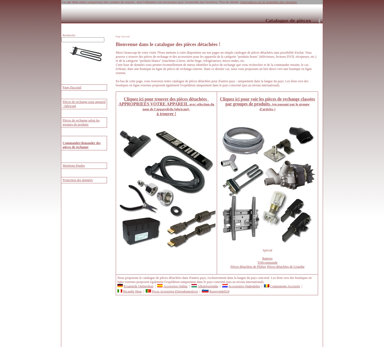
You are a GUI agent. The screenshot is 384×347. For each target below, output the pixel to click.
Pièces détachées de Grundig (285, 267)
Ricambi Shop (132, 291)
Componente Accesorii (285, 286)
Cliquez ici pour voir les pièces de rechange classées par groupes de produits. (267, 104)
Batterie (267, 258)
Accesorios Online (175, 286)
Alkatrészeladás (207, 286)
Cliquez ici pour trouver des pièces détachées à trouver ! (166, 106)
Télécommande (267, 262)
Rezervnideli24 (219, 291)
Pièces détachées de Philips (248, 267)
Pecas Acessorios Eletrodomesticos (175, 291)
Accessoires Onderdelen (244, 286)
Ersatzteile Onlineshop (138, 286)
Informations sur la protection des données (268, 2)
